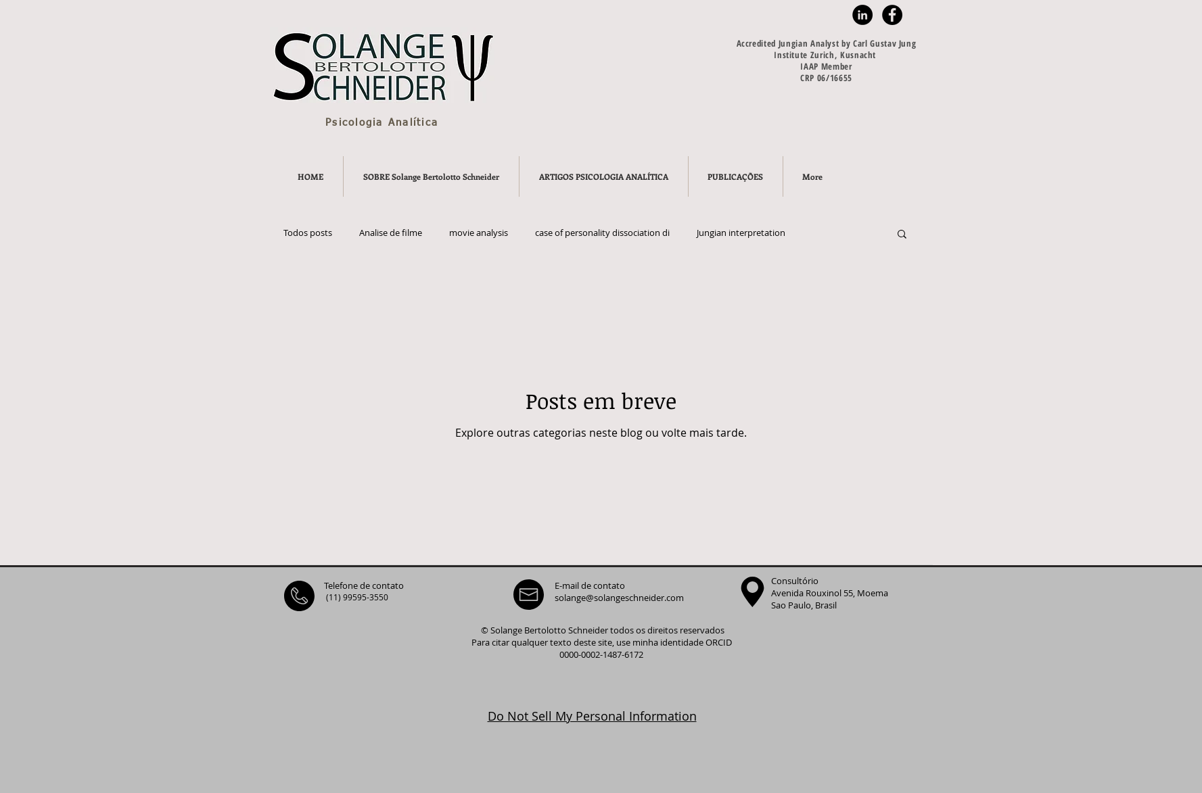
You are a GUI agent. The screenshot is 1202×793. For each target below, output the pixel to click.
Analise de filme (390, 233)
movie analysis (478, 233)
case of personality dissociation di (602, 233)
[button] (902, 235)
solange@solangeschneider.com (619, 598)
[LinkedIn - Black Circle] (862, 15)
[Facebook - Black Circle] (892, 15)
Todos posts (307, 233)
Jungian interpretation (741, 233)
